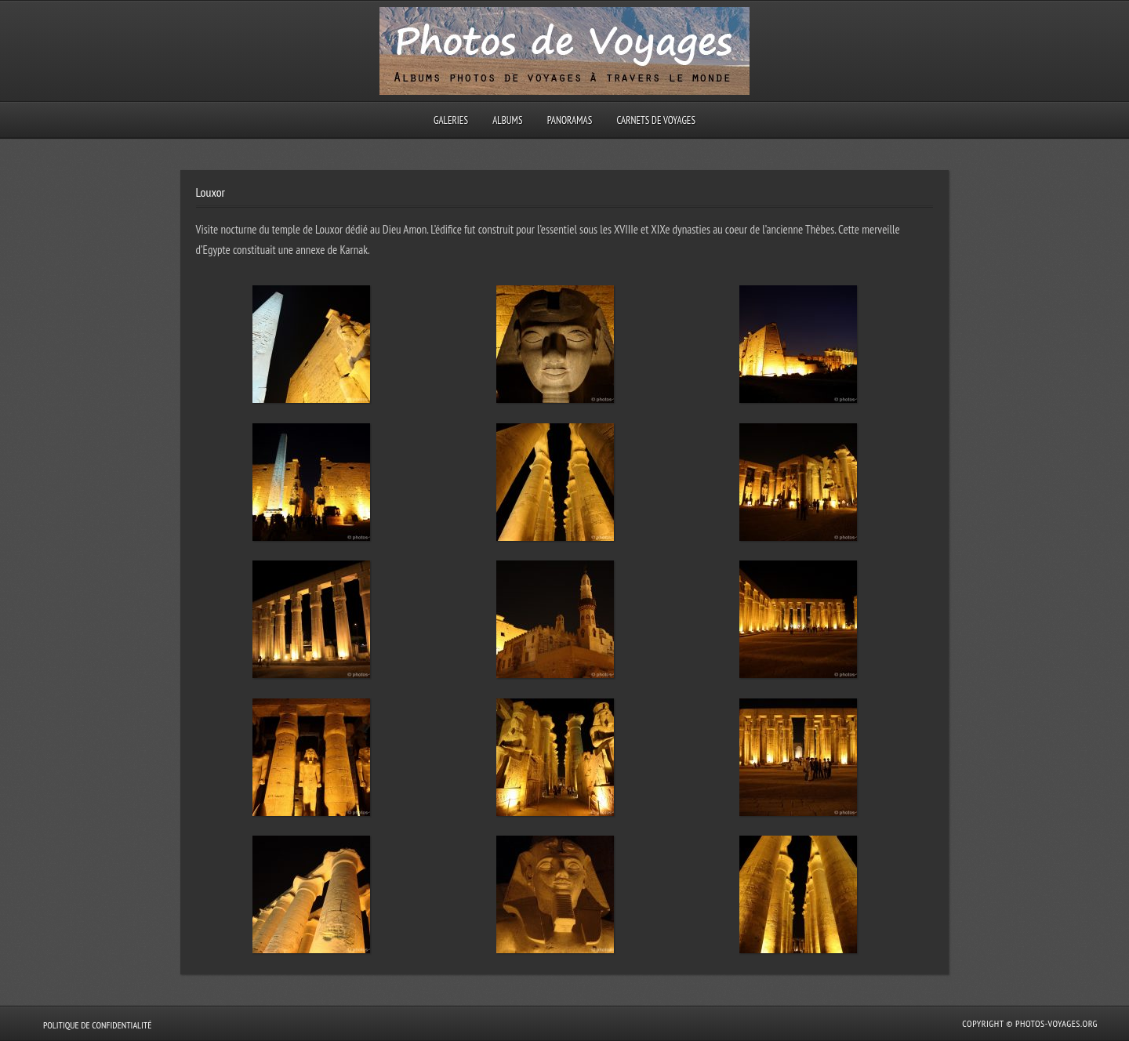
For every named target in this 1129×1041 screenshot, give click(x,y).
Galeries (451, 120)
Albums (507, 120)
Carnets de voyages (655, 120)
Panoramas (570, 120)
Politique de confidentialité (97, 1025)
